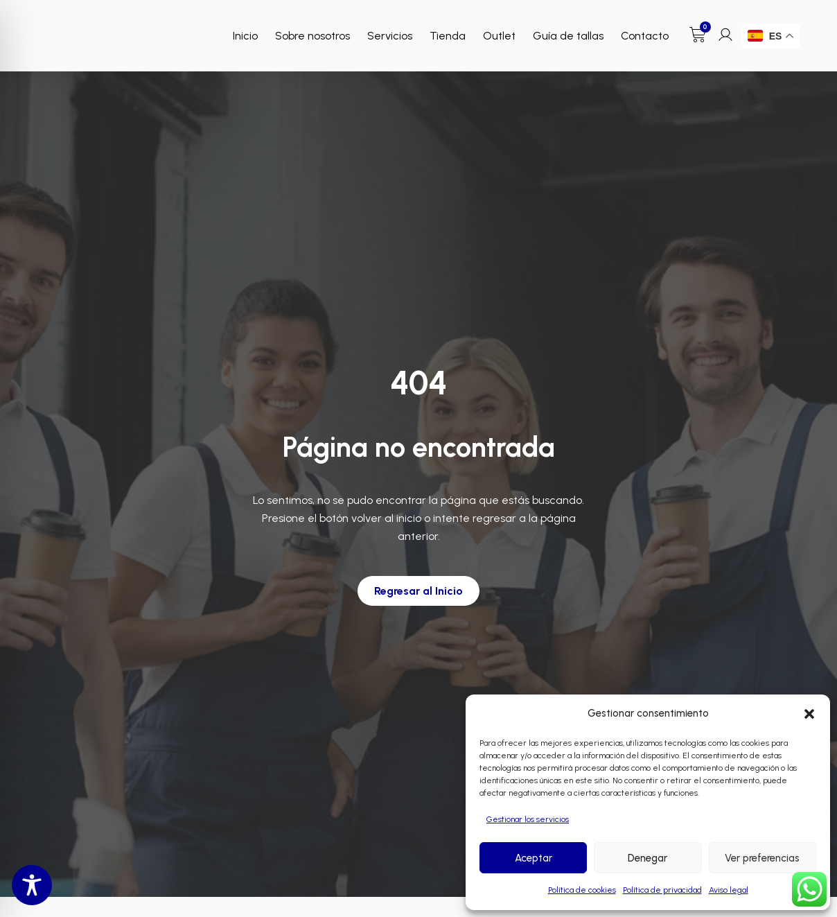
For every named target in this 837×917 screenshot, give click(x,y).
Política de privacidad (662, 890)
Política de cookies (582, 890)
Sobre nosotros (312, 35)
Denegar (647, 858)
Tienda (448, 35)
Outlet (499, 35)
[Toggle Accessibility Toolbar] (31, 885)
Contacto (645, 35)
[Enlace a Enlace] (94, 29)
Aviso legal (728, 890)
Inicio (245, 35)
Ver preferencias (762, 858)
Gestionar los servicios (527, 819)
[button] (809, 714)
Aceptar (533, 858)
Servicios (389, 35)
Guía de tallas (568, 35)
